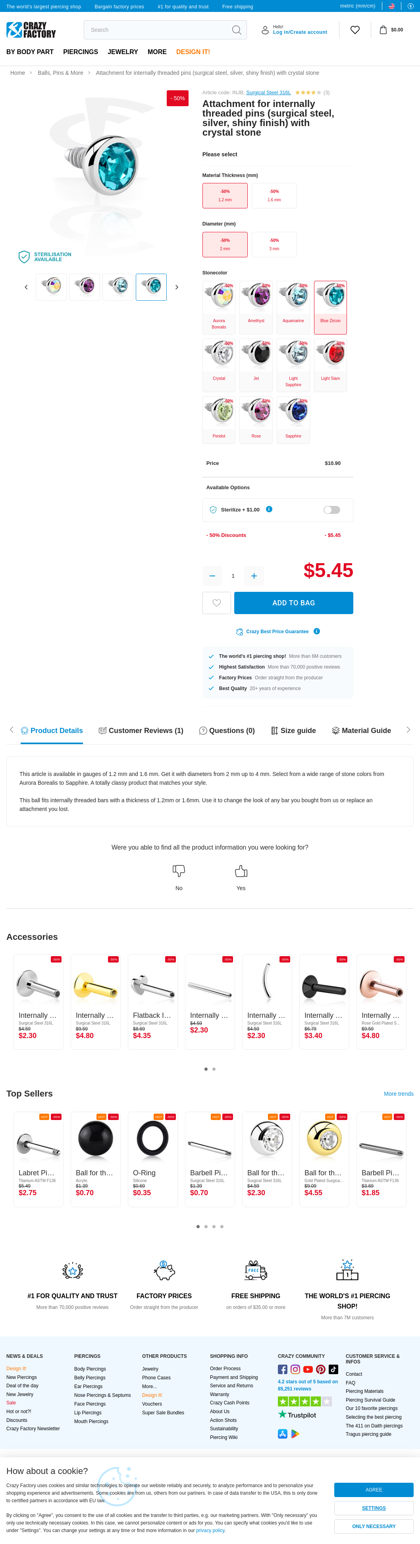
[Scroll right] (11, 728)
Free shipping (237, 7)
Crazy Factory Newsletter (33, 1428)
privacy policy (210, 1530)
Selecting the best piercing (374, 1417)
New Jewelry (19, 1394)
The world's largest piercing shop (43, 7)
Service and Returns (231, 1385)
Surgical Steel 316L (268, 92)
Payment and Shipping (234, 1377)
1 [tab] (206, 1069)
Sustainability (224, 1428)
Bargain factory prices (119, 7)
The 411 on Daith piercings (374, 1426)
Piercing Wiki (223, 1437)
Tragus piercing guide (368, 1434)
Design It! (193, 52)
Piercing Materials (364, 1391)
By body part (30, 52)
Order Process (225, 1368)
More (157, 52)
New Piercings (21, 1377)
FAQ (350, 1383)
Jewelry (123, 52)
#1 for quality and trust (183, 7)
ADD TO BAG (293, 603)
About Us (219, 1411)
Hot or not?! (18, 1411)
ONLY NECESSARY (374, 1526)
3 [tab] (214, 1227)
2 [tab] (214, 1069)
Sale (11, 1403)
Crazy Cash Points (229, 1403)
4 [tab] (222, 1227)
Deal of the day (22, 1385)
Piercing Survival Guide (370, 1400)
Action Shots (223, 1420)
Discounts (16, 1420)
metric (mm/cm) (358, 6)
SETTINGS (374, 1508)
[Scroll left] (408, 728)
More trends (399, 1094)
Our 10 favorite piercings (372, 1408)
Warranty (219, 1394)
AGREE (374, 1490)
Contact (354, 1374)
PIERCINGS (80, 52)
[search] (155, 30)
